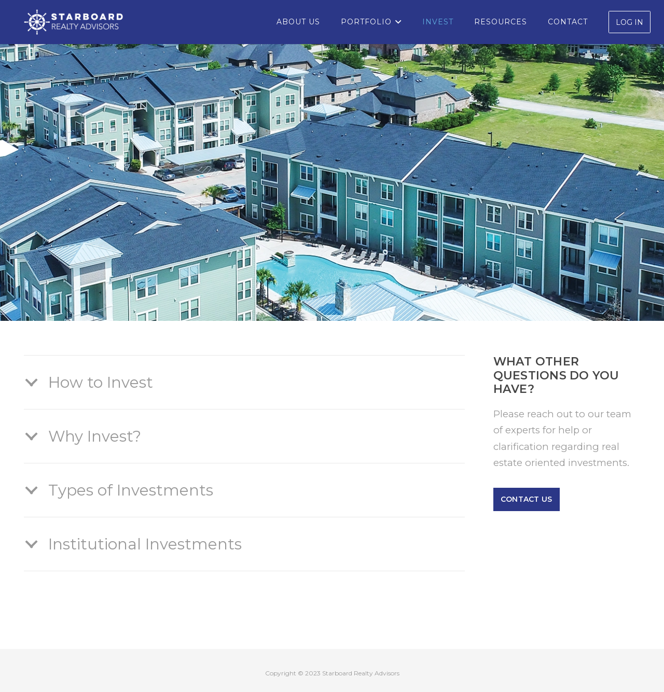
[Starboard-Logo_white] (73, 22)
